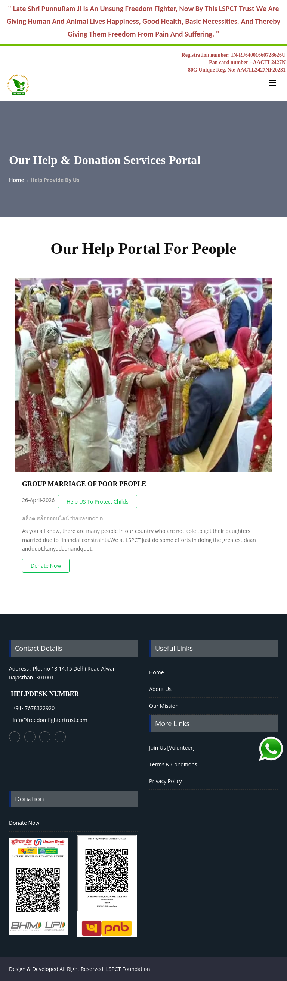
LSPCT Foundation (128, 968)
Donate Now (46, 565)
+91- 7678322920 (34, 708)
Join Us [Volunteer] (172, 747)
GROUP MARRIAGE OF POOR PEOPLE (84, 484)
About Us (160, 689)
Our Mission (164, 705)
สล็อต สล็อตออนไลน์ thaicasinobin (62, 518)
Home (16, 179)
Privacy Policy (165, 781)
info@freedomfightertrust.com (50, 719)
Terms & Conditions (173, 764)
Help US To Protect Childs (98, 501)
